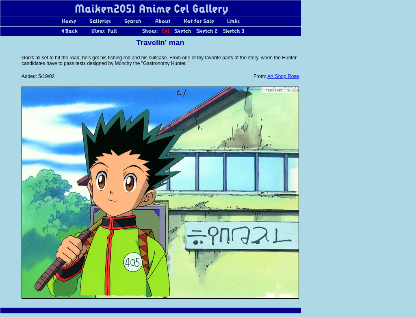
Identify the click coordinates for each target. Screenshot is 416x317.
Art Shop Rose (283, 76)
